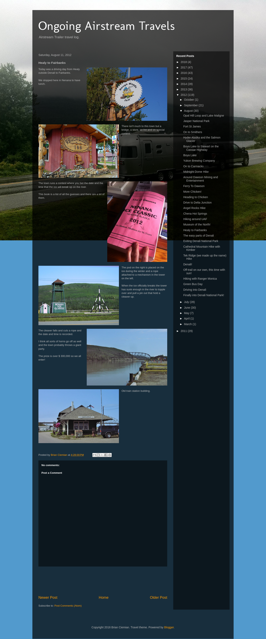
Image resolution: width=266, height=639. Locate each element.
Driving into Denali (194, 289)
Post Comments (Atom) (68, 605)
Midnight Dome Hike (196, 171)
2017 (184, 67)
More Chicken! (192, 191)
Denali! (187, 264)
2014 (184, 84)
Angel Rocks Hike (194, 208)
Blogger (169, 627)
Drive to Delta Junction (197, 202)
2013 (184, 89)
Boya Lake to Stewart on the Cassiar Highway (201, 148)
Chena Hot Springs (195, 213)
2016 (184, 72)
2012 (184, 94)
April (187, 318)
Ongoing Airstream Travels (106, 26)
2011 (184, 331)
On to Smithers (192, 132)
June (187, 307)
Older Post (158, 598)
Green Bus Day (193, 284)
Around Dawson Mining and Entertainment (200, 179)
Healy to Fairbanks (195, 230)
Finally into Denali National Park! (203, 295)
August (188, 110)
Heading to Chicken (195, 197)
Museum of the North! (196, 224)
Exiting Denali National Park (200, 241)
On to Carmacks (193, 166)
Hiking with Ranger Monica (200, 278)
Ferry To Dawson (194, 186)
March (188, 324)
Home (104, 598)
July (187, 302)
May (187, 313)
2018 (184, 62)
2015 (184, 78)
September (191, 105)
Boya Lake (190, 155)
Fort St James (192, 126)
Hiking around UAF (195, 219)
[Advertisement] (111, 581)
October (189, 99)
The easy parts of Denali (198, 235)
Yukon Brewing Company (199, 160)
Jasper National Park (196, 121)
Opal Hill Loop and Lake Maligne (203, 115)
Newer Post (47, 598)
